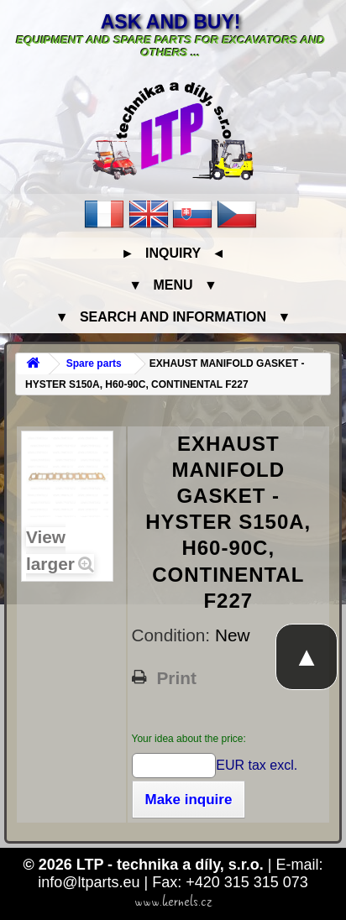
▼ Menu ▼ (172, 285)
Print (177, 678)
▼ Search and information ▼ (173, 317)
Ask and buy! (171, 22)
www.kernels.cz (173, 901)
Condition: (173, 635)
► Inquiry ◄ (173, 253)
